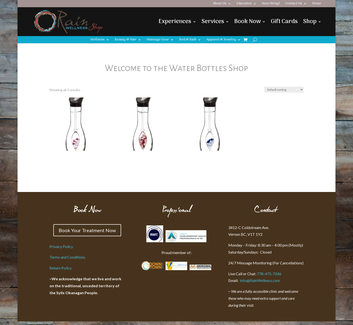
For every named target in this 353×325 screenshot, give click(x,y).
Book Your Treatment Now (87, 230)
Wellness (97, 40)
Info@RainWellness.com (254, 280)
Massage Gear (158, 40)
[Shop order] (283, 90)
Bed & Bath (187, 40)
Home (316, 4)
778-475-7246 (269, 273)
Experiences (175, 21)
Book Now (247, 21)
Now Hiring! (271, 4)
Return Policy (61, 268)
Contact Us (293, 4)
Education (244, 4)
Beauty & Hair (125, 40)
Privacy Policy (61, 246)
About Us (219, 4)
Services (212, 21)
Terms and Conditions (67, 257)
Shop (309, 21)
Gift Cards (284, 21)
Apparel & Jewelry (221, 40)
